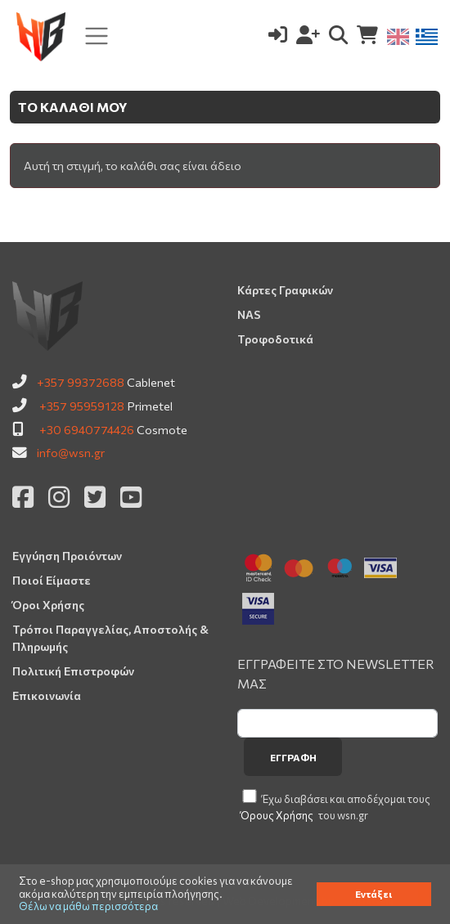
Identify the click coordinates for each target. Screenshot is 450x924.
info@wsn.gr (71, 452)
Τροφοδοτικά (275, 339)
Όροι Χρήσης (48, 605)
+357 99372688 (80, 382)
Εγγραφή (293, 757)
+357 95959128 (81, 405)
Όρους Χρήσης (277, 815)
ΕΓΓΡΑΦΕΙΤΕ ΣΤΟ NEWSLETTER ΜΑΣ (335, 673)
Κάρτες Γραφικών (285, 290)
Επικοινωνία (46, 695)
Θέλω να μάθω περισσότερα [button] (88, 906)
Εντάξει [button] (373, 893)
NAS (249, 314)
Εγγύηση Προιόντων (67, 556)
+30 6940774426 (86, 429)
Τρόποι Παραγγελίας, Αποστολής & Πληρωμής (110, 637)
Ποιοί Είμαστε (51, 580)
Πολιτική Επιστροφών (73, 671)
